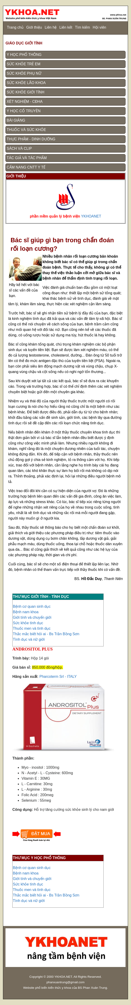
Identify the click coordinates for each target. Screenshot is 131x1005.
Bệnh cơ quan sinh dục (31, 606)
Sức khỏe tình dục (28, 623)
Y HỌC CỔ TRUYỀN (23, 111)
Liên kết (65, 27)
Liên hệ (51, 27)
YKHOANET (91, 216)
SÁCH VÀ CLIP (19, 148)
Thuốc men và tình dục (31, 628)
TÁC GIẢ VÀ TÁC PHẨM (27, 158)
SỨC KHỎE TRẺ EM (23, 64)
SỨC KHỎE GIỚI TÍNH (25, 92)
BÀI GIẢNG (16, 120)
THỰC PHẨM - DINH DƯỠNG (31, 139)
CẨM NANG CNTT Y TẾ (26, 167)
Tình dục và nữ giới (29, 639)
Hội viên (99, 27)
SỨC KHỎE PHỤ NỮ (24, 73)
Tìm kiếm (82, 27)
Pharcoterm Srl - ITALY (58, 676)
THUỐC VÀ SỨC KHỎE (26, 130)
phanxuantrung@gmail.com (65, 982)
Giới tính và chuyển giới (32, 617)
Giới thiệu (34, 27)
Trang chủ (15, 27)
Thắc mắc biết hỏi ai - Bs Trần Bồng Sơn (46, 634)
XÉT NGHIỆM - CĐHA (24, 101)
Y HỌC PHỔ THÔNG (24, 55)
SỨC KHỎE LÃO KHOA (26, 83)
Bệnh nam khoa (25, 612)
